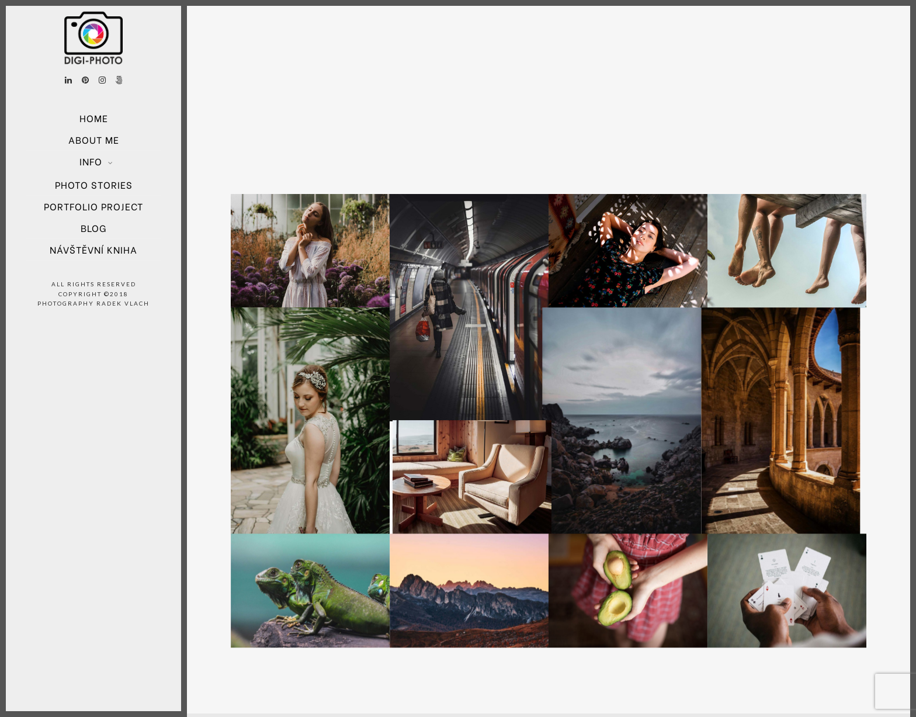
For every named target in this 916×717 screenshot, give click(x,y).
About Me (93, 139)
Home (93, 117)
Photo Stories (94, 184)
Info (90, 161)
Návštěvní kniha (93, 249)
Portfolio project (93, 206)
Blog (93, 227)
